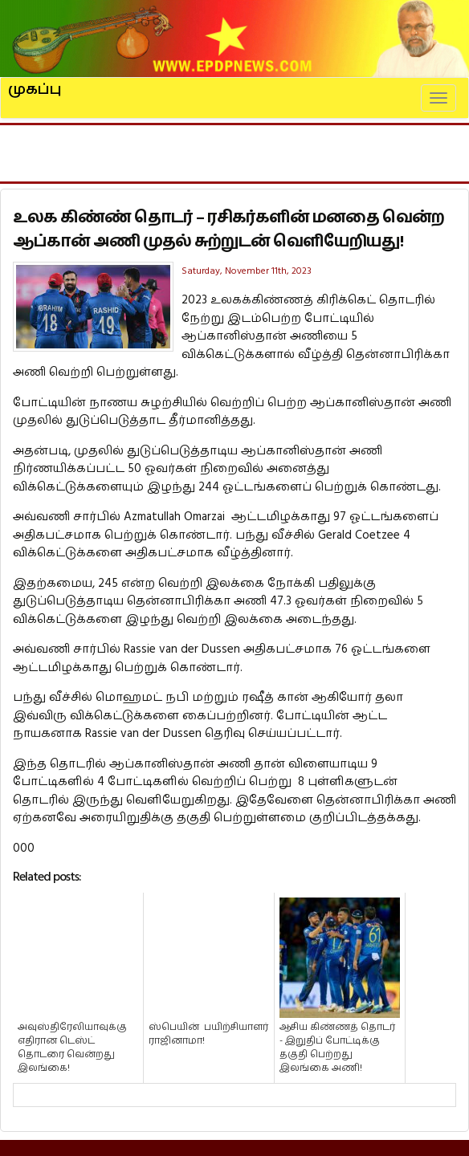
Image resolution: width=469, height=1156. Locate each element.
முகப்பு (35, 82)
